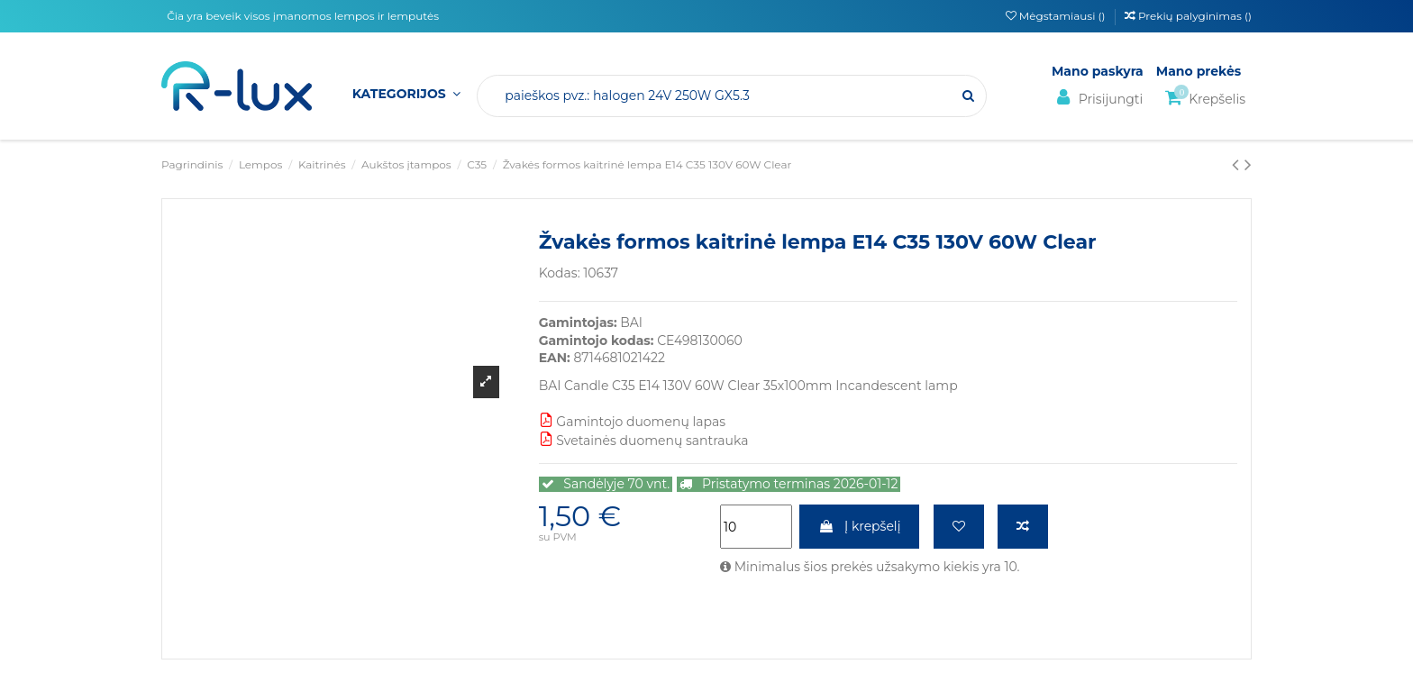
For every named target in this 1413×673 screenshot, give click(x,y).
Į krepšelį (859, 526)
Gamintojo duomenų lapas (632, 422)
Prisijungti (1097, 97)
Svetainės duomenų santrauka (644, 440)
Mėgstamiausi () (1057, 16)
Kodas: (559, 273)
